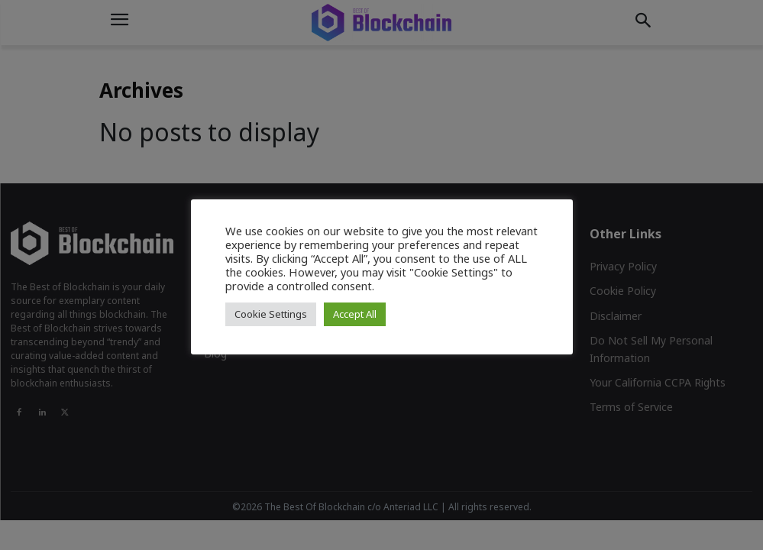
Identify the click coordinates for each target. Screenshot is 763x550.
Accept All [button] (355, 314)
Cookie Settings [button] (270, 314)
